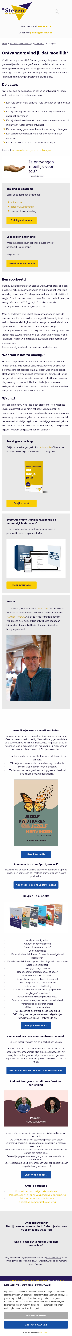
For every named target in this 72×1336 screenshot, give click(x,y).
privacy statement (44, 1332)
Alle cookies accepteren (36, 1324)
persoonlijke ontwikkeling (21, 44)
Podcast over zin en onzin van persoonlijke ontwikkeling (37, 1195)
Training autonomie (21, 220)
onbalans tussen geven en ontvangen (31, 150)
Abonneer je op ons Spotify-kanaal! (36, 885)
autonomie (39, 44)
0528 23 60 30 (44, 26)
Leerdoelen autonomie (22, 263)
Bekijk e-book (21, 503)
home (4, 44)
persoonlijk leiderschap (22, 206)
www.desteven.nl (16, 616)
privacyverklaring (53, 1257)
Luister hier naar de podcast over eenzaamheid (36, 1070)
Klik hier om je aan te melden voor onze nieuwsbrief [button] (36, 1243)
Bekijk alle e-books (36, 1025)
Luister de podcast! (36, 1174)
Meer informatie (21, 585)
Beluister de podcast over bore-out (37, 1198)
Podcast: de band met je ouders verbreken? (37, 1191)
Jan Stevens (42, 608)
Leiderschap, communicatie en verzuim (37, 1202)
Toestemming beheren (36, 1315)
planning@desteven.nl (41, 33)
